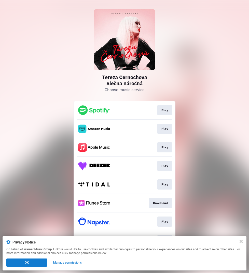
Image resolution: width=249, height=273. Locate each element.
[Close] (241, 241)
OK (27, 262)
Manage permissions (67, 262)
